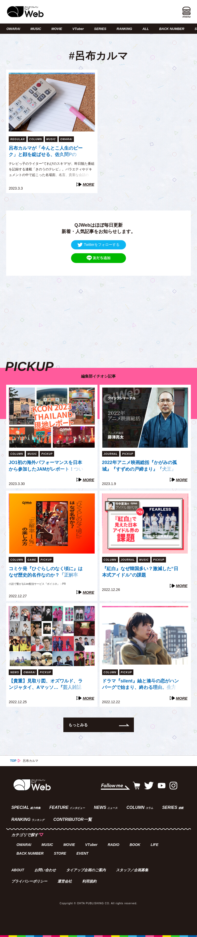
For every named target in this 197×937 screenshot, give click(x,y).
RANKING (124, 29)
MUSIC (35, 29)
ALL (145, 29)
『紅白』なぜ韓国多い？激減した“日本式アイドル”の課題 (140, 572)
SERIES (100, 29)
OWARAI (13, 29)
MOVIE (56, 29)
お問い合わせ (45, 870)
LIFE (154, 845)
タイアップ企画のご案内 (86, 870)
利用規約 (89, 881)
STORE (60, 853)
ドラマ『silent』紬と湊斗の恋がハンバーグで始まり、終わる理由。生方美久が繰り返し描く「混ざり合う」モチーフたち (140, 684)
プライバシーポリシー (29, 881)
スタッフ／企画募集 (132, 870)
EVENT (82, 853)
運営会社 (64, 881)
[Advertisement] (98, 311)
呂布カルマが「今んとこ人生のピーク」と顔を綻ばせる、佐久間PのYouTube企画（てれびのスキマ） (46, 152)
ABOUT (17, 870)
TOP (13, 761)
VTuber (78, 29)
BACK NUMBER (171, 29)
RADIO (113, 845)
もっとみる (78, 725)
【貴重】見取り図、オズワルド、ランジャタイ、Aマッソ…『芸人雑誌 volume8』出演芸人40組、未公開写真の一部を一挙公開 (46, 684)
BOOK (135, 845)
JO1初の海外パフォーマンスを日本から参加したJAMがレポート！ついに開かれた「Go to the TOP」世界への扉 (47, 466)
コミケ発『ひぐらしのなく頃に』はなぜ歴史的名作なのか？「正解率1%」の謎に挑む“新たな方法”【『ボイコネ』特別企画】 (47, 572)
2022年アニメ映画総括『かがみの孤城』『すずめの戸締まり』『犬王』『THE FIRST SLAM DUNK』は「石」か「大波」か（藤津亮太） (139, 466)
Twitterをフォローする (98, 244)
